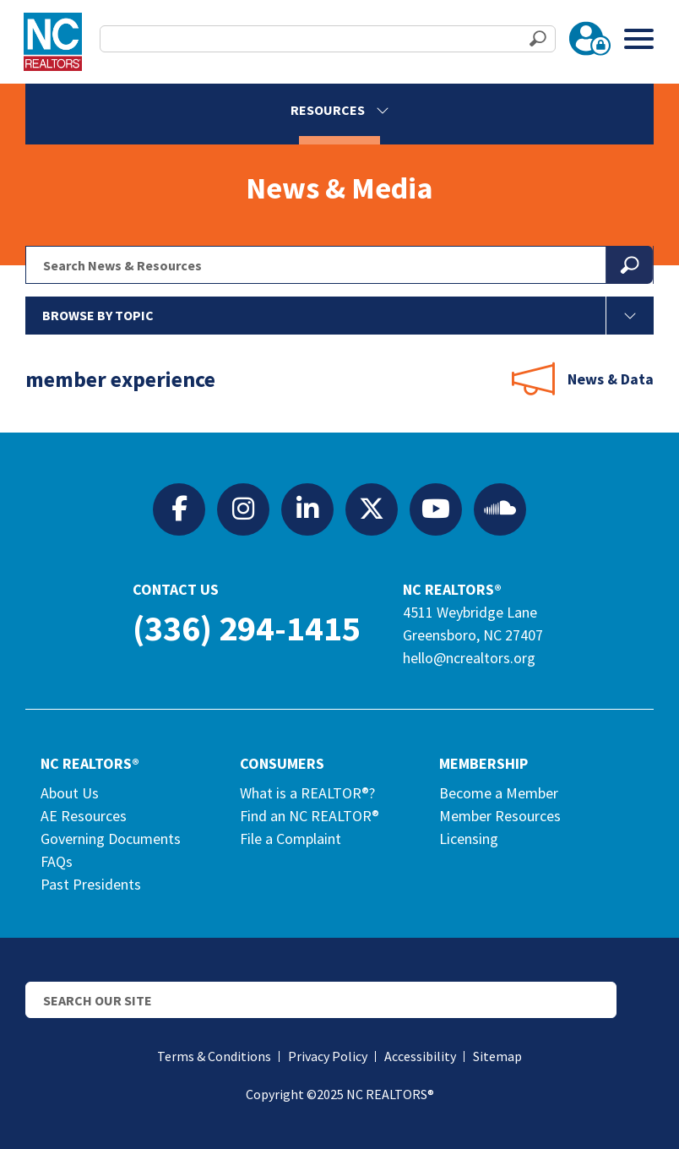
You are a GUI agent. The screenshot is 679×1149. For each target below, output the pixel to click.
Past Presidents (91, 884)
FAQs (57, 861)
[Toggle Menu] (639, 38)
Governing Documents (111, 838)
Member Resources (500, 815)
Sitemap (497, 1056)
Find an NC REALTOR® (309, 815)
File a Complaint (290, 838)
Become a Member (498, 793)
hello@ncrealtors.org (469, 657)
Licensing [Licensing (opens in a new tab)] (468, 838)
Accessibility (420, 1056)
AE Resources (84, 815)
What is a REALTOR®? (307, 793)
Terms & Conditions (214, 1056)
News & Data (611, 379)
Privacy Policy (327, 1056)
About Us (70, 793)
